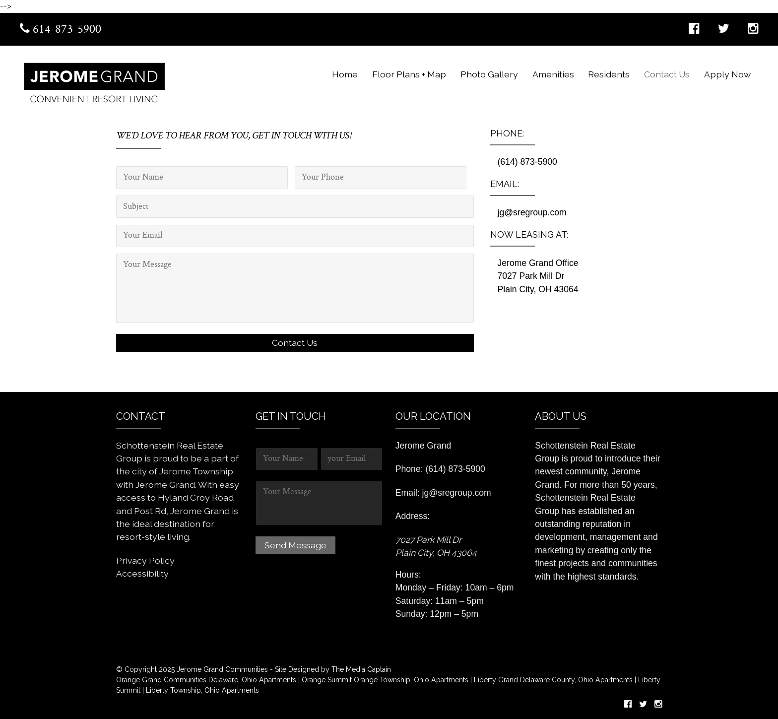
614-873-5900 (60, 30)
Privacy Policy (145, 560)
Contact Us (667, 74)
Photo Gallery (489, 74)
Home (345, 74)
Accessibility (142, 573)
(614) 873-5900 (527, 162)
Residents (609, 74)
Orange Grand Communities (161, 680)
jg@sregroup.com (532, 212)
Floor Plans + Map (409, 74)
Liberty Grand (495, 680)
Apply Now (727, 74)
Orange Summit (327, 680)
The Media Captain (361, 669)
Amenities (553, 74)
